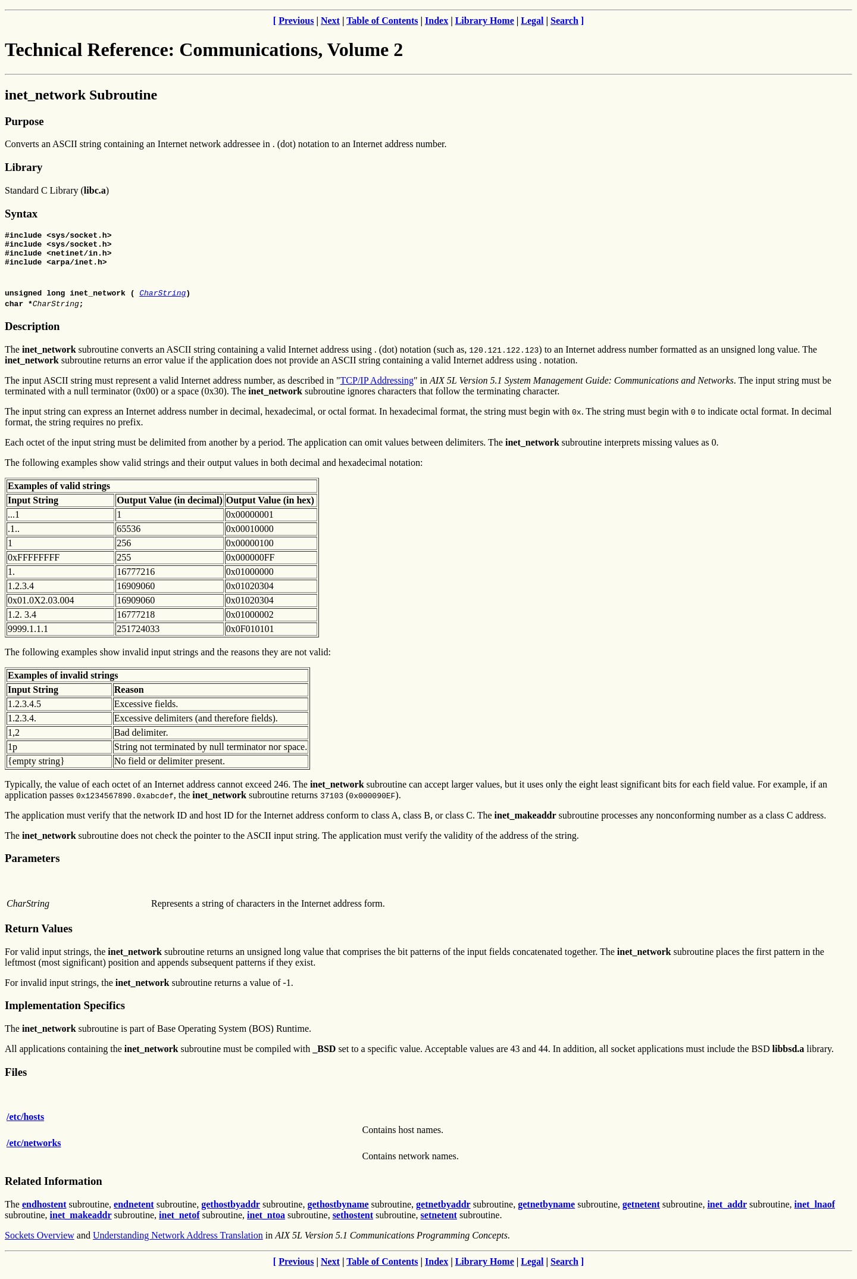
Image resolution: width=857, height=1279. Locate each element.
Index (436, 20)
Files (16, 1079)
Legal (532, 20)
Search (564, 20)
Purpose (24, 121)
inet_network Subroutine (81, 94)
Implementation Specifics (65, 1012)
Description (32, 333)
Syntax (21, 213)
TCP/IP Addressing (377, 387)
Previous (296, 20)
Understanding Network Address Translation (178, 1242)
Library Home (484, 20)
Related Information (53, 1188)
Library (23, 167)
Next (330, 20)
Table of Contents (382, 20)
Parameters (32, 865)
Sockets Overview (39, 1242)
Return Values (39, 935)
